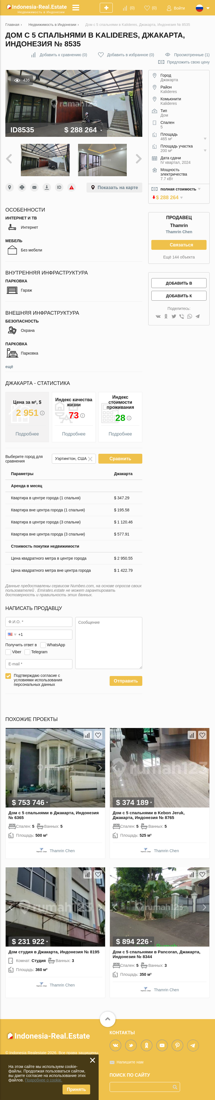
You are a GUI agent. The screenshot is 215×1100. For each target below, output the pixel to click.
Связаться (181, 244)
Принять (76, 1089)
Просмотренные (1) (192, 55)
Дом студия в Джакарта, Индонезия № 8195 (53, 951)
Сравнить (120, 458)
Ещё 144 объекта (179, 257)
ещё (9, 366)
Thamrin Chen (179, 232)
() (132, 8)
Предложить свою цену (188, 62)
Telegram (39, 652)
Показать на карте (117, 187)
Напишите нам (130, 1062)
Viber (16, 652)
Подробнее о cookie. (43, 1080)
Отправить (126, 681)
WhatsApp (56, 645)
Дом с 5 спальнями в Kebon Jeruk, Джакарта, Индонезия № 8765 (149, 815)
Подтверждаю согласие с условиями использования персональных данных (38, 680)
